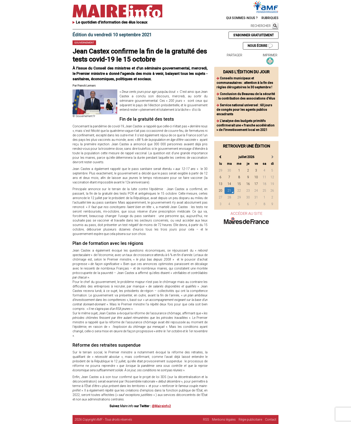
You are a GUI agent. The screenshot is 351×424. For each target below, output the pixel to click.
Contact (270, 419)
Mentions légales (224, 419)
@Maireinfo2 (161, 406)
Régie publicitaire (250, 419)
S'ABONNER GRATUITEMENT (253, 35)
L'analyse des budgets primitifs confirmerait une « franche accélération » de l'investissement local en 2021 (245, 125)
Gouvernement (84, 42)
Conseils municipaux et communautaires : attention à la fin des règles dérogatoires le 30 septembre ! (244, 82)
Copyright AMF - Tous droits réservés (107, 419)
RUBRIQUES (269, 18)
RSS (206, 419)
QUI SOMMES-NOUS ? (242, 18)
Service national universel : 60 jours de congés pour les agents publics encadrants (244, 109)
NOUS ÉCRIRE (260, 46)
